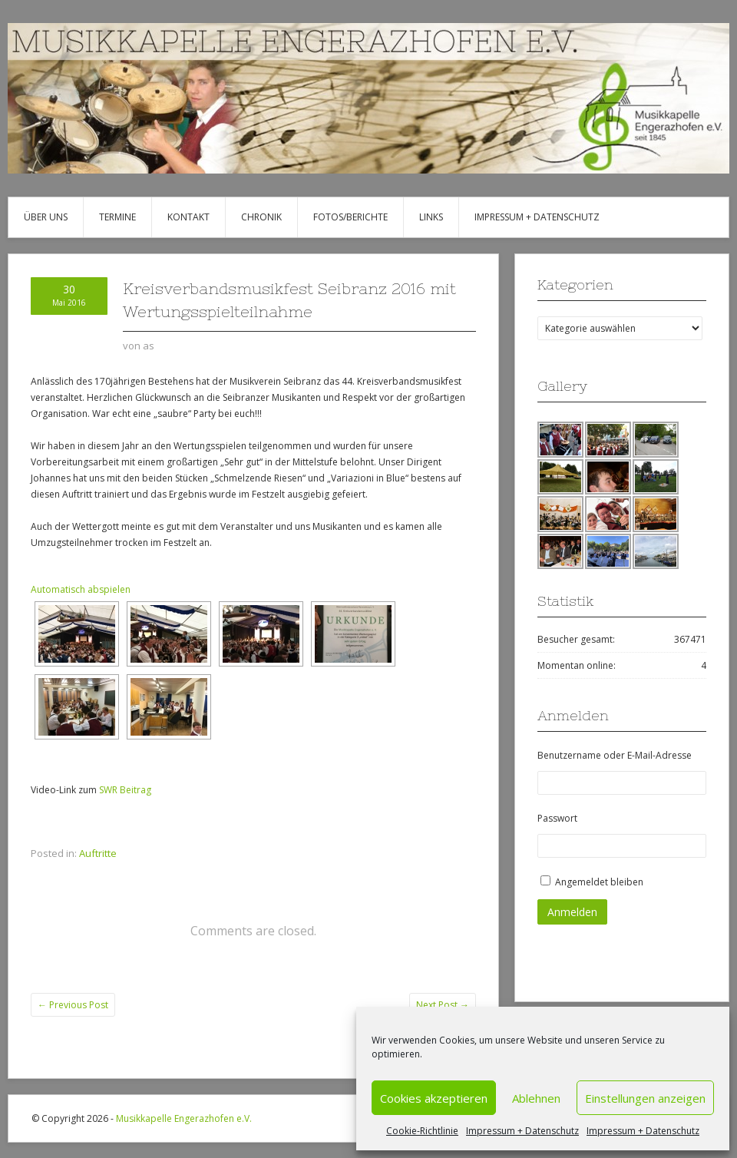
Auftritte (98, 853)
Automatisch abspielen (81, 589)
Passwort (557, 818)
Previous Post (73, 1004)
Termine (117, 216)
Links (431, 216)
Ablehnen (536, 1098)
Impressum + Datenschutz (522, 1130)
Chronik (261, 216)
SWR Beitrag (125, 789)
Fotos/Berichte (350, 216)
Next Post (442, 1004)
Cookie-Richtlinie (422, 1130)
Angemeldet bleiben (599, 881)
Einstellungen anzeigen (645, 1098)
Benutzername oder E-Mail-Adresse (614, 755)
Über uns (46, 216)
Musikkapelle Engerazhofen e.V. (184, 1118)
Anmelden (572, 912)
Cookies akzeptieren (433, 1098)
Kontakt (188, 216)
